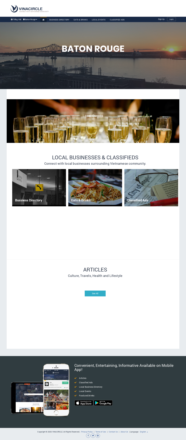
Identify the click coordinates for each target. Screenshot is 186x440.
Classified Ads (117, 19)
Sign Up (161, 19)
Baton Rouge (30, 19)
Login (171, 19)
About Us (124, 432)
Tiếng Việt (16, 19)
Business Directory (59, 19)
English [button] (144, 432)
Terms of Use (100, 432)
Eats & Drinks (80, 19)
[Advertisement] (123, 8)
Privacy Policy (87, 432)
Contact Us (113, 432)
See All (95, 293)
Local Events (98, 19)
